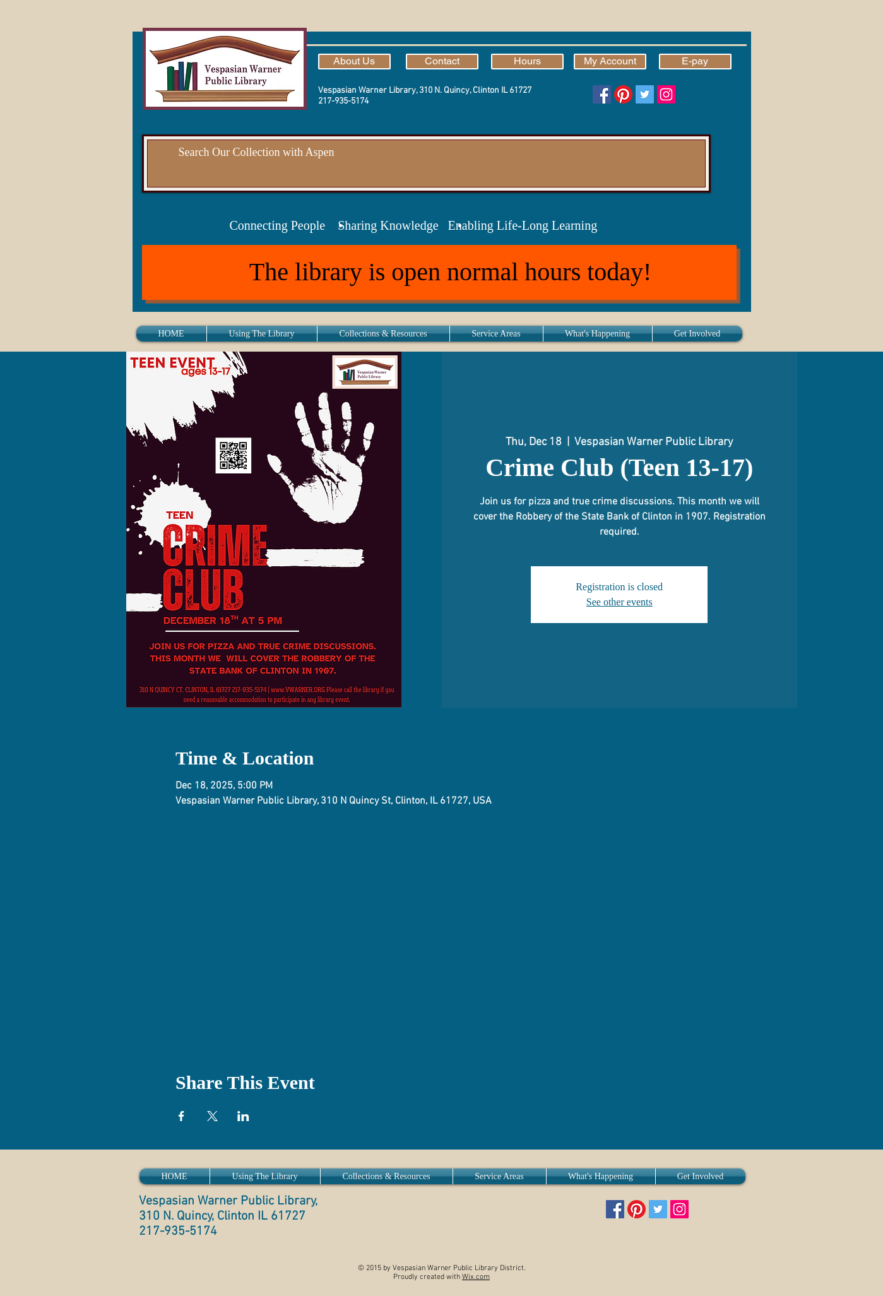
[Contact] (442, 61)
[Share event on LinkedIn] (243, 1116)
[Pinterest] (623, 94)
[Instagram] (666, 94)
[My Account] (610, 61)
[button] (262, 334)
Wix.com (476, 1277)
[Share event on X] (212, 1116)
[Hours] (527, 61)
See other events (619, 602)
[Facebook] (602, 94)
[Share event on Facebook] (181, 1116)
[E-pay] (695, 61)
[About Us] (354, 61)
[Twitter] (645, 94)
